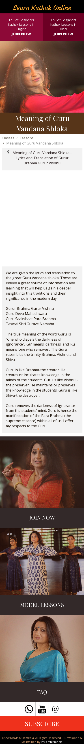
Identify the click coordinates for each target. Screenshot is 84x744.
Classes (8, 138)
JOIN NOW (21, 33)
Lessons (27, 138)
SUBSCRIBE (42, 723)
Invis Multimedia (51, 742)
